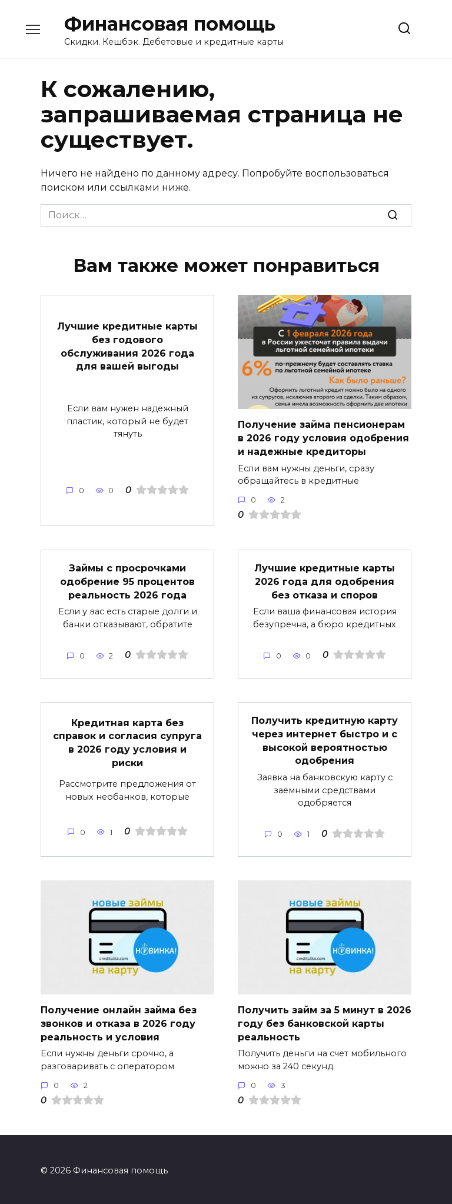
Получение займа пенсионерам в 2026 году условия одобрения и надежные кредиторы (323, 438)
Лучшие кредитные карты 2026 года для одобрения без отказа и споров (324, 581)
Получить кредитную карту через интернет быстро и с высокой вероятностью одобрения (324, 739)
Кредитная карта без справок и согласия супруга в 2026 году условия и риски (127, 741)
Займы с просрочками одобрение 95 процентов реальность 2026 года (127, 581)
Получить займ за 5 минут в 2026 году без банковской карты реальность (324, 1021)
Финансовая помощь (169, 23)
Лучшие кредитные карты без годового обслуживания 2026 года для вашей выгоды (127, 346)
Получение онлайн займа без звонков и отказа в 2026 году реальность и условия (119, 1021)
